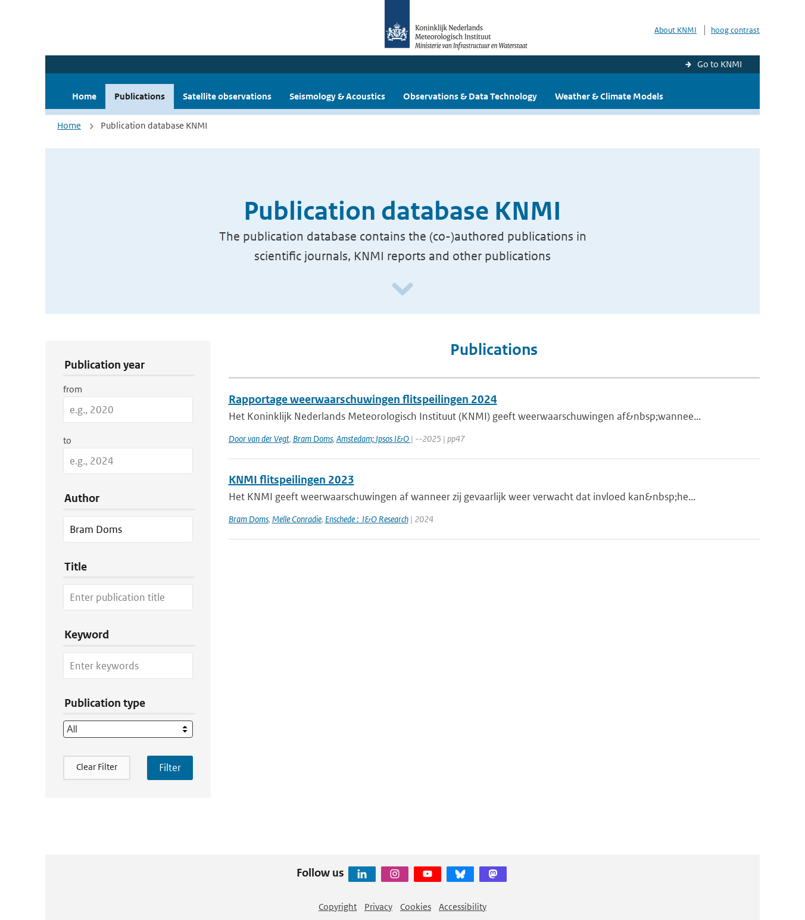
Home (84, 96)
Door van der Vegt (259, 438)
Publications (139, 96)
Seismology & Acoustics (337, 96)
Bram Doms (313, 438)
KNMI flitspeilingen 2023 (291, 479)
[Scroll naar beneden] (402, 290)
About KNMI (675, 30)
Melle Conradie (297, 519)
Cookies (415, 906)
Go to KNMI (719, 64)
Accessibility (462, 906)
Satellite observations (227, 96)
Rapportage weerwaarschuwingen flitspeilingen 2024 (363, 399)
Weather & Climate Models (609, 96)
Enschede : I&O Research (366, 519)
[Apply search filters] (170, 767)
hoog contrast (735, 30)
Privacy (378, 906)
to (67, 440)
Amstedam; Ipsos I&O (373, 438)
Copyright (338, 906)
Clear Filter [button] (96, 766)
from (72, 389)
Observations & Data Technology (470, 96)
